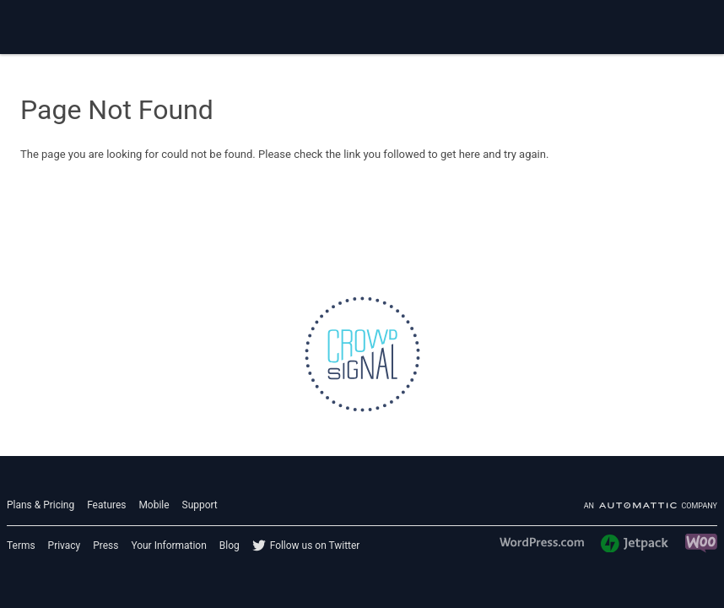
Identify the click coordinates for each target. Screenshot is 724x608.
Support (200, 505)
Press (105, 545)
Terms (21, 545)
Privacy (64, 545)
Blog (229, 545)
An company (650, 506)
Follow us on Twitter (315, 545)
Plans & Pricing (40, 505)
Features (106, 505)
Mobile (153, 505)
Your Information (168, 545)
